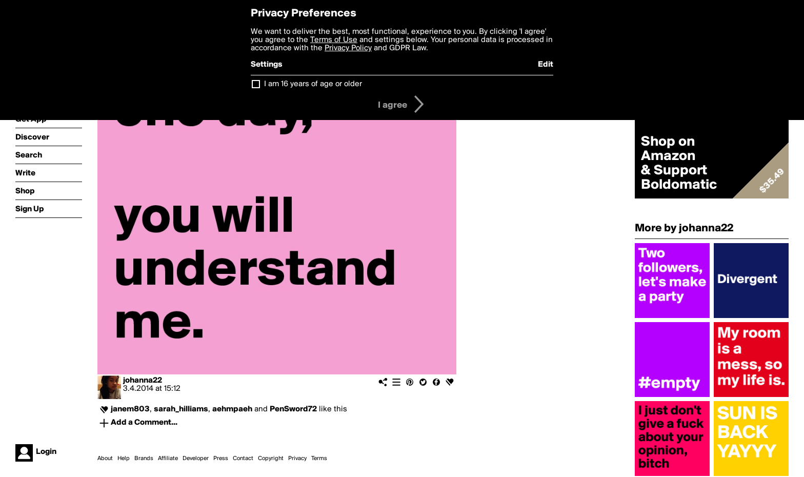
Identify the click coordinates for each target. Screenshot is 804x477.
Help (123, 458)
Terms (319, 458)
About (105, 458)
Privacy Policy (348, 48)
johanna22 (142, 380)
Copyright (271, 458)
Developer (196, 458)
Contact (243, 458)
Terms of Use (333, 40)
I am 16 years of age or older (313, 84)
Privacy (297, 458)
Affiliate (168, 458)
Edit (545, 65)
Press (220, 458)
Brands (143, 458)
